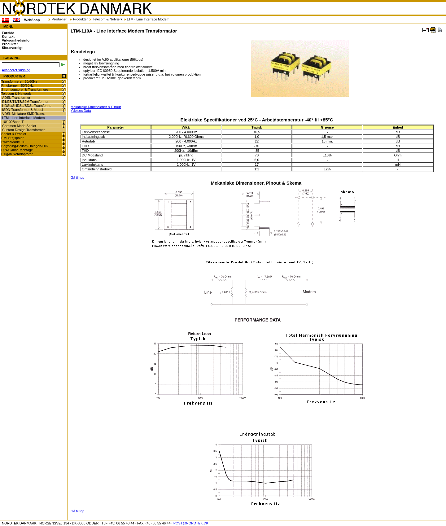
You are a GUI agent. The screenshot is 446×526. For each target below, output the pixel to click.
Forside (8, 33)
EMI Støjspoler (12, 138)
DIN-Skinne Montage (17, 150)
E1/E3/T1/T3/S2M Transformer (25, 101)
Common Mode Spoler (19, 126)
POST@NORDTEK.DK (190, 523)
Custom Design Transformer (23, 130)
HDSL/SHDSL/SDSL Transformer (27, 105)
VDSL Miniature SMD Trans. (23, 114)
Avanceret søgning (16, 70)
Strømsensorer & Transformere (24, 89)
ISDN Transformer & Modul (22, 110)
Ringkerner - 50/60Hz (17, 85)
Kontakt (8, 36)
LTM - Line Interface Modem (23, 118)
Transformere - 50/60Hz (19, 81)
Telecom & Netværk (107, 19)
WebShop (32, 20)
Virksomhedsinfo (15, 40)
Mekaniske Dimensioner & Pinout (96, 107)
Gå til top (77, 177)
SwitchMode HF (13, 142)
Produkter (59, 19)
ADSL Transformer (16, 97)
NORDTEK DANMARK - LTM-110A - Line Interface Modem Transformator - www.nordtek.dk (77, 8)
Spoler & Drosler (13, 134)
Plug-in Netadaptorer (17, 154)
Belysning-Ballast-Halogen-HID (24, 146)
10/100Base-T (13, 122)
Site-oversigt (12, 48)
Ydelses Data (81, 110)
